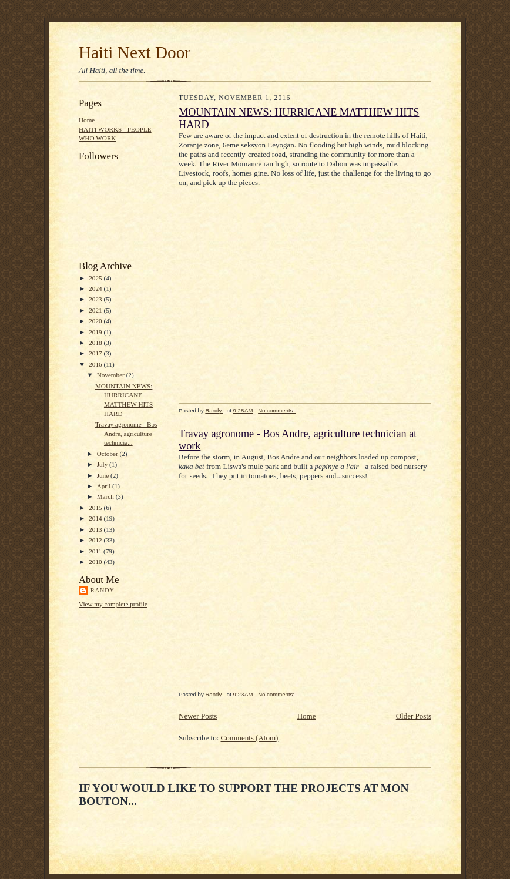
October (108, 453)
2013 (96, 529)
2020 (96, 320)
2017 (96, 353)
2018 (96, 342)
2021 (96, 310)
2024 (96, 288)
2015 (96, 507)
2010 (96, 561)
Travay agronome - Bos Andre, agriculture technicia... (126, 433)
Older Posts (413, 716)
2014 (96, 518)
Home (87, 119)
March (106, 496)
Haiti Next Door (134, 52)
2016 (96, 364)
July (103, 464)
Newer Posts (198, 716)
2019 (96, 332)
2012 (96, 539)
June (103, 475)
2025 (96, 277)
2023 (96, 299)
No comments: (277, 410)
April (104, 485)
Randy (102, 590)
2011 (96, 551)
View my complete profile (113, 604)
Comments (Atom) (250, 737)
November (111, 374)
